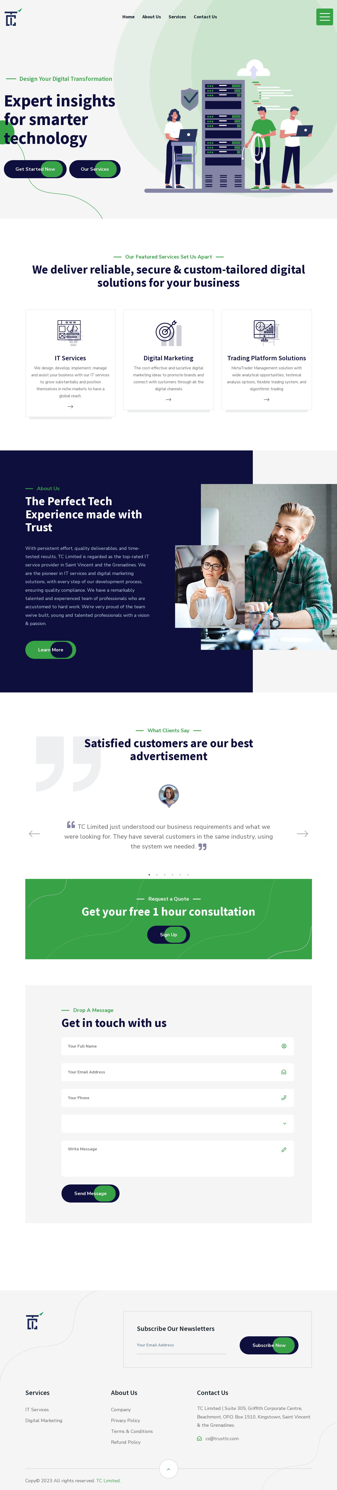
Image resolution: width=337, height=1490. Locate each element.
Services (177, 17)
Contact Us (205, 17)
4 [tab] (172, 874)
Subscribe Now (269, 1345)
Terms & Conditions (132, 1431)
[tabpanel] (168, 817)
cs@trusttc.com (218, 1439)
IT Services (70, 358)
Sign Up (168, 935)
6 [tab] (188, 874)
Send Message (90, 1193)
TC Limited (108, 1481)
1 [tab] (149, 874)
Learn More (50, 650)
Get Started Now (35, 169)
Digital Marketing (168, 358)
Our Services (95, 169)
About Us (151, 17)
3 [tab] (164, 874)
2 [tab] (157, 874)
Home (128, 17)
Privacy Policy (125, 1420)
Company (121, 1410)
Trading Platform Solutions (266, 358)
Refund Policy (125, 1442)
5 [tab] (180, 874)
